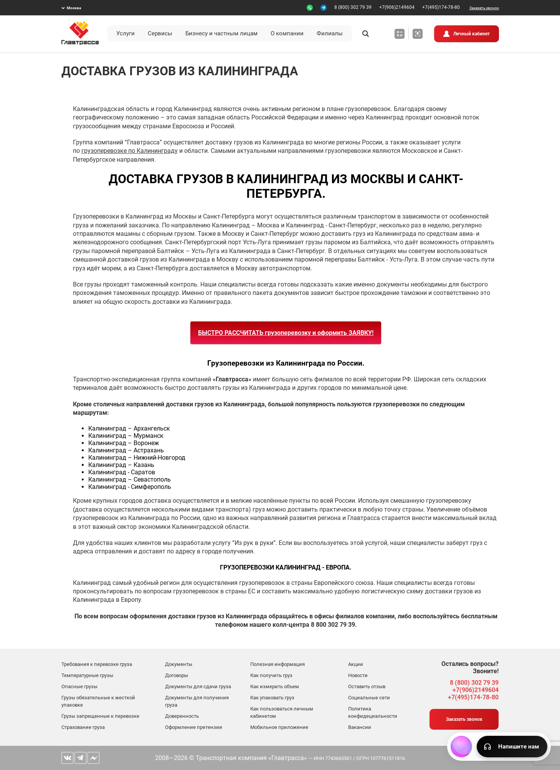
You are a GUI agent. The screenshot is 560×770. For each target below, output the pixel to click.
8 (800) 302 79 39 (353, 7)
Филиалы (330, 33)
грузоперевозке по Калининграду (129, 150)
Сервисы (160, 33)
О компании (287, 33)
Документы (178, 664)
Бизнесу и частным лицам (221, 33)
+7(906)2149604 (397, 7)
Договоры (176, 675)
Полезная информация (277, 664)
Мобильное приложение (279, 727)
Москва (74, 8)
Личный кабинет (471, 33)
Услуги (125, 33)
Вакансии (359, 727)
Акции (355, 664)
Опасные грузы (79, 686)
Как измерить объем (274, 686)
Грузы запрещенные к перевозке (100, 716)
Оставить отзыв (366, 686)
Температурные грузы (87, 675)
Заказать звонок (484, 8)
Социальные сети (369, 697)
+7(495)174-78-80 (441, 7)
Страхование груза (83, 727)
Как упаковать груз (272, 697)
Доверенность (182, 716)
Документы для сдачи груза (198, 686)
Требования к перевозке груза (96, 664)
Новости (358, 675)
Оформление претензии (193, 727)
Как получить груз (271, 675)
